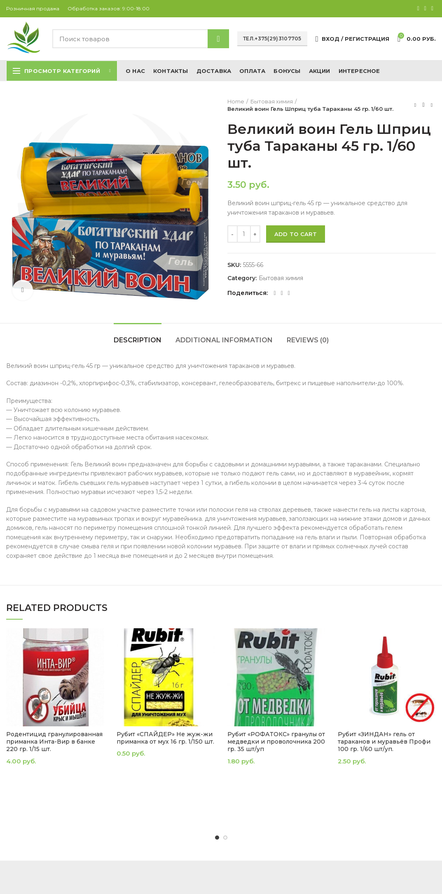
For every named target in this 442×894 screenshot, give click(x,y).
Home (235, 101)
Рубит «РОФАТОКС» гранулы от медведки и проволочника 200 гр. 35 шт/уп (276, 741)
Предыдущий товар (415, 105)
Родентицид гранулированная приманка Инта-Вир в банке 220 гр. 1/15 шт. (54, 741)
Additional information (224, 340)
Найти (218, 38)
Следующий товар (432, 105)
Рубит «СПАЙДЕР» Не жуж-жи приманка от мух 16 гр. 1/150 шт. (165, 737)
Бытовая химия (271, 101)
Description (137, 340)
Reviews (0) (308, 340)
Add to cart (295, 234)
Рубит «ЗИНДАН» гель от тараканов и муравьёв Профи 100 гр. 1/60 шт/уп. (384, 741)
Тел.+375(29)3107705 (272, 38)
